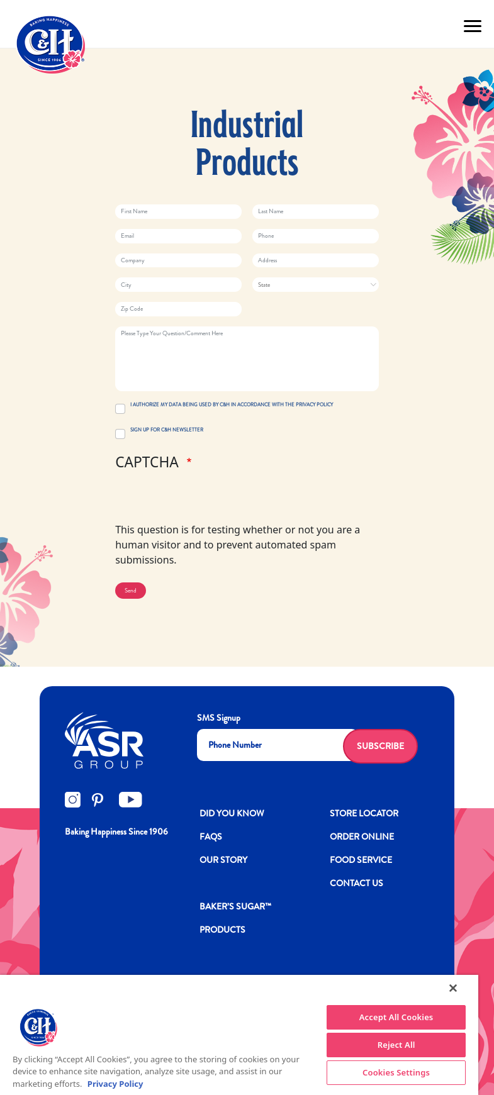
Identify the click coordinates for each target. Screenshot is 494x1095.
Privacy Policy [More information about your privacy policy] (115, 1083)
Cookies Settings (396, 1072)
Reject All (396, 1044)
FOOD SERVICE (361, 859)
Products (222, 929)
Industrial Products (247, 146)
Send (131, 590)
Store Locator (364, 813)
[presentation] (210, 497)
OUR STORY (223, 859)
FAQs (210, 836)
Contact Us (356, 883)
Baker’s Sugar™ (235, 906)
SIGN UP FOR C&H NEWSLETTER (166, 429)
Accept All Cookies (396, 1017)
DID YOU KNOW (231, 813)
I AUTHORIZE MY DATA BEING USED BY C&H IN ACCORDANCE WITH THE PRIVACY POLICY (231, 404)
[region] (239, 1035)
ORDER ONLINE (362, 836)
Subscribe (380, 746)
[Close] (453, 988)
